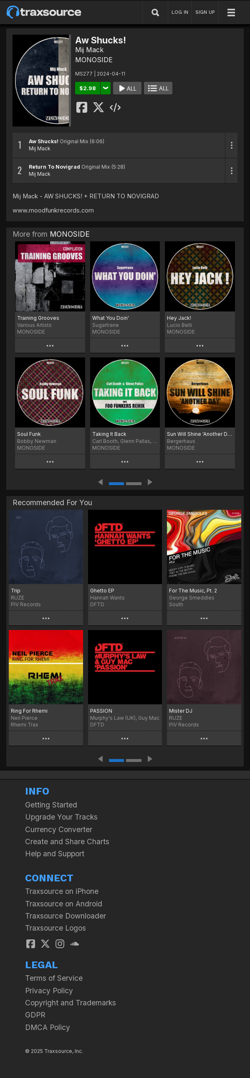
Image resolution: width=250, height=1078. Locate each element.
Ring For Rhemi (29, 711)
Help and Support (54, 853)
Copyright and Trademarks (70, 1002)
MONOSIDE (94, 60)
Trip (15, 590)
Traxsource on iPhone (61, 891)
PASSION (101, 711)
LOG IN (180, 12)
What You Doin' (110, 318)
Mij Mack (89, 50)
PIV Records (26, 604)
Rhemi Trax (24, 724)
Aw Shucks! (43, 141)
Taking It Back (109, 434)
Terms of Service (54, 978)
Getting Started (51, 804)
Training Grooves (38, 318)
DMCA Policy (47, 1027)
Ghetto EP (102, 590)
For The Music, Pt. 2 (193, 590)
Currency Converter (58, 829)
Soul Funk (29, 434)
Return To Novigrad (54, 167)
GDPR (35, 1014)
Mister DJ (180, 711)
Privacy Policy (49, 990)
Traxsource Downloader (65, 915)
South (176, 604)
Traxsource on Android (63, 903)
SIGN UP (205, 12)
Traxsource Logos (55, 928)
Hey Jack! (179, 318)
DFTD (97, 604)
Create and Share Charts (67, 841)
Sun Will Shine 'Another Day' (200, 434)
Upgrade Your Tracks (61, 816)
